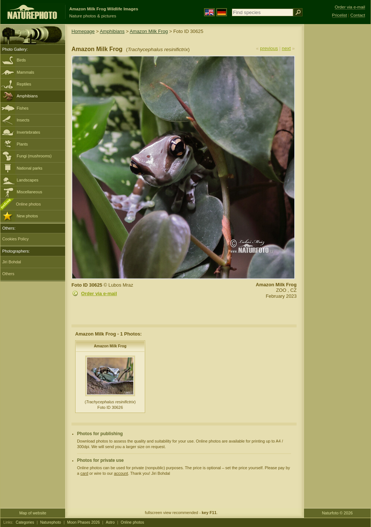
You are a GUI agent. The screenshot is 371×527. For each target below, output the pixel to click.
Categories (25, 522)
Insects (23, 120)
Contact (357, 15)
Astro (110, 522)
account (121, 473)
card (84, 473)
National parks (30, 168)
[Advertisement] (337, 142)
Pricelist (339, 15)
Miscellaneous (29, 192)
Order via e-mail (99, 293)
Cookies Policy (15, 239)
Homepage (83, 31)
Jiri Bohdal (11, 262)
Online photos (28, 204)
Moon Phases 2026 (83, 522)
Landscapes (28, 180)
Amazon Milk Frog (149, 31)
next (286, 48)
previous (269, 48)
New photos (27, 216)
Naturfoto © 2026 (337, 513)
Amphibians (27, 96)
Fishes (23, 108)
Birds (21, 60)
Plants (22, 144)
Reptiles (24, 84)
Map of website (32, 513)
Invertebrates (28, 132)
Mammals (25, 72)
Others (8, 273)
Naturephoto (50, 522)
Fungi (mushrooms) (34, 156)
